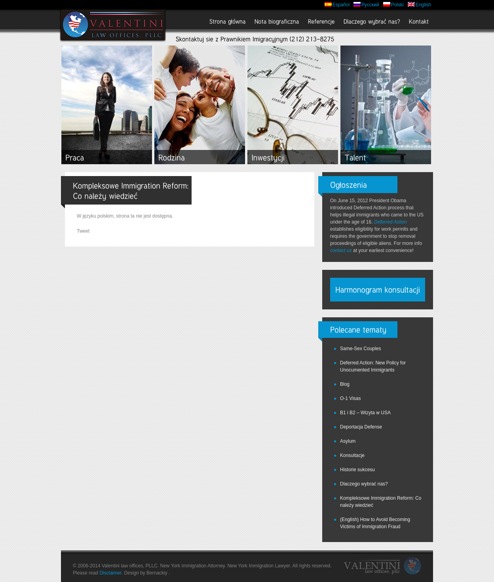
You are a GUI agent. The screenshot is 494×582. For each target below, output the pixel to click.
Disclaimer (110, 573)
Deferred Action (390, 222)
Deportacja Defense (361, 427)
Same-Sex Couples (360, 348)
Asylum (347, 441)
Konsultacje (352, 455)
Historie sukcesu (357, 469)
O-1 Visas (350, 398)
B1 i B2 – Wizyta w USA (365, 412)
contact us (341, 250)
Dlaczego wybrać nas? (364, 484)
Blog (345, 384)
